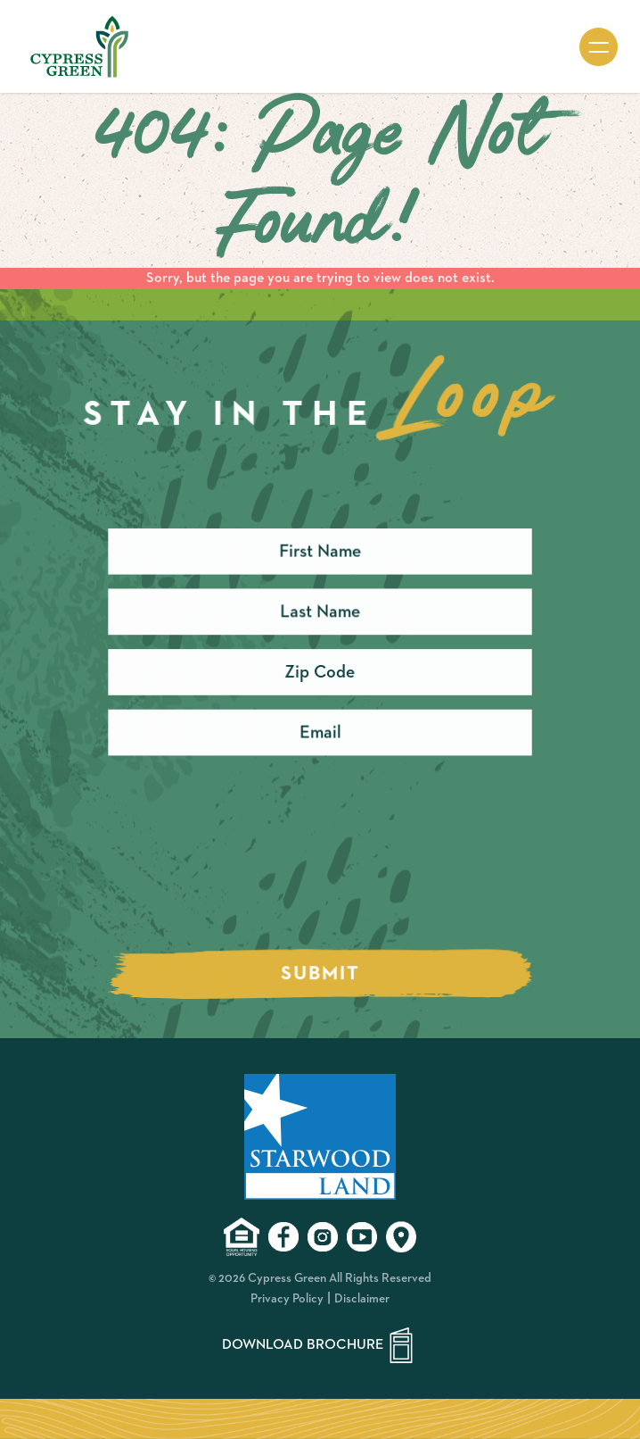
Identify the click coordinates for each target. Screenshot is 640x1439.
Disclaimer (362, 1299)
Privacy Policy (287, 1299)
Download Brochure (320, 1345)
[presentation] (243, 869)
